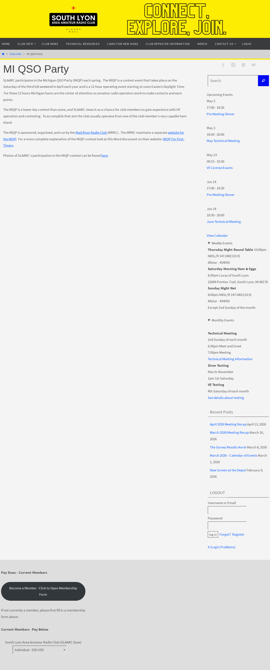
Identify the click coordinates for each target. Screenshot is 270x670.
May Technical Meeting (223, 140)
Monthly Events (223, 320)
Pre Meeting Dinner (221, 114)
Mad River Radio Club (91, 132)
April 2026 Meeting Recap (228, 424)
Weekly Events (222, 243)
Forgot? (225, 534)
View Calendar (217, 235)
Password (215, 518)
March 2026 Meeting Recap (229, 432)
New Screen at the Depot (228, 470)
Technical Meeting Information (230, 359)
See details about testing (226, 397)
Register (238, 534)
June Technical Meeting (224, 221)
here (104, 155)
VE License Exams (220, 167)
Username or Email (222, 502)
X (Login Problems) (221, 547)
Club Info (15, 54)
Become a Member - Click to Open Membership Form (43, 591)
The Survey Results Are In (228, 447)
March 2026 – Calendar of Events (233, 455)
